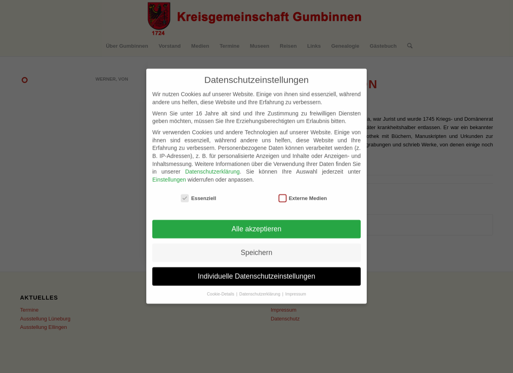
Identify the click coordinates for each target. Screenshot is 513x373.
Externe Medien (303, 191)
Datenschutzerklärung (212, 165)
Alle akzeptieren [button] (257, 222)
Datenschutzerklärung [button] (260, 287)
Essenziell (198, 191)
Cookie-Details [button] (221, 287)
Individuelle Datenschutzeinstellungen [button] (256, 270)
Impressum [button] (295, 287)
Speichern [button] (257, 246)
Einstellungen (169, 173)
